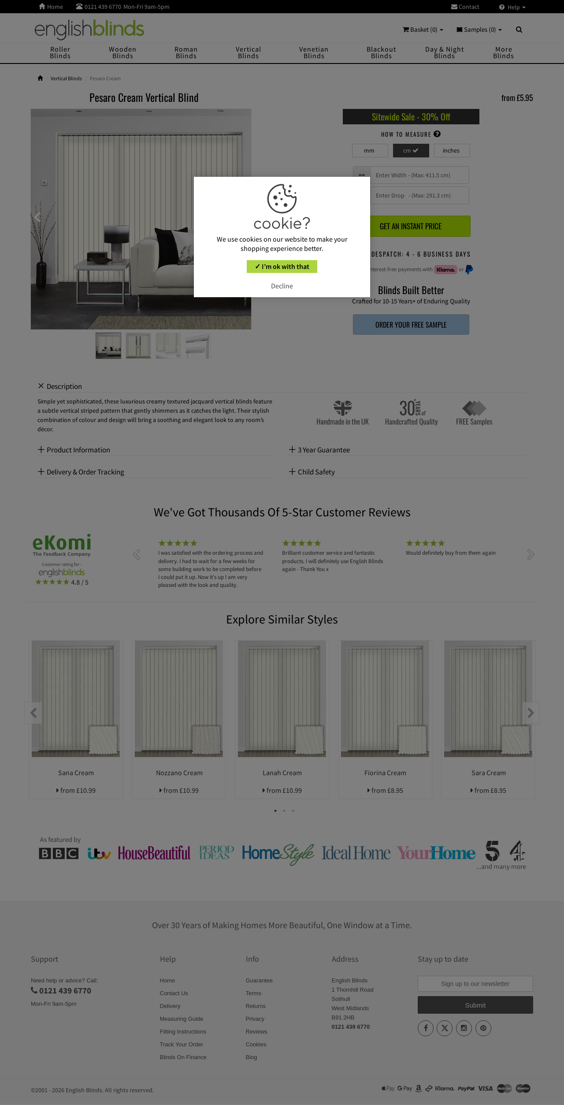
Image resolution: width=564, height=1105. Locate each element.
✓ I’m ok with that (282, 266)
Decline (282, 285)
